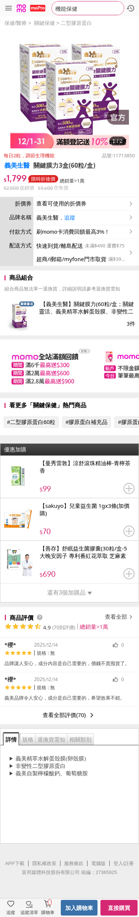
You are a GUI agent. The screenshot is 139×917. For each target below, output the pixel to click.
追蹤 (69, 217)
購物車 (47, 912)
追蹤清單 (29, 912)
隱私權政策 (44, 863)
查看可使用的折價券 (85, 203)
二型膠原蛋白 (76, 23)
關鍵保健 (44, 23)
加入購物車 (79, 908)
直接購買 (119, 908)
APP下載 (14, 863)
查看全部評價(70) (69, 715)
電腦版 (98, 863)
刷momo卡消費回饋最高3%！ (73, 232)
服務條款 (73, 863)
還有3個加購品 (69, 592)
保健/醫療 (15, 23)
